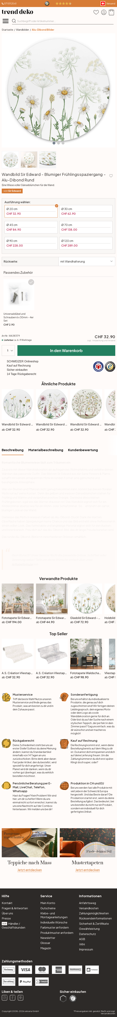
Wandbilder (22, 29)
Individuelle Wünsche (53, 922)
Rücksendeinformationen (95, 918)
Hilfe (5, 896)
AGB (82, 939)
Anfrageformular (22, 564)
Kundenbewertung (83, 450)
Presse (6, 918)
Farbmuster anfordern (54, 927)
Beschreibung (13, 450)
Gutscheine (48, 908)
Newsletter (47, 938)
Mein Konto (47, 903)
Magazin (45, 948)
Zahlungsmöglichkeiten (94, 913)
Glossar (45, 943)
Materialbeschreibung (45, 450)
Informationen (90, 896)
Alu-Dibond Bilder (43, 29)
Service (46, 896)
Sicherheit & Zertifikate (94, 923)
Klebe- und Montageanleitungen (54, 915)
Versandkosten (89, 908)
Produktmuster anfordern (56, 933)
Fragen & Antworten (15, 908)
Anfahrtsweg (87, 903)
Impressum (86, 949)
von (12, 190)
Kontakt (7, 903)
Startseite (7, 29)
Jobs (82, 944)
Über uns (7, 913)
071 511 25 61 (10, 3)
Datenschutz (87, 934)
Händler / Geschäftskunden (13, 925)
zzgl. (101, 340)
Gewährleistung (89, 928)
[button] (54, 143)
